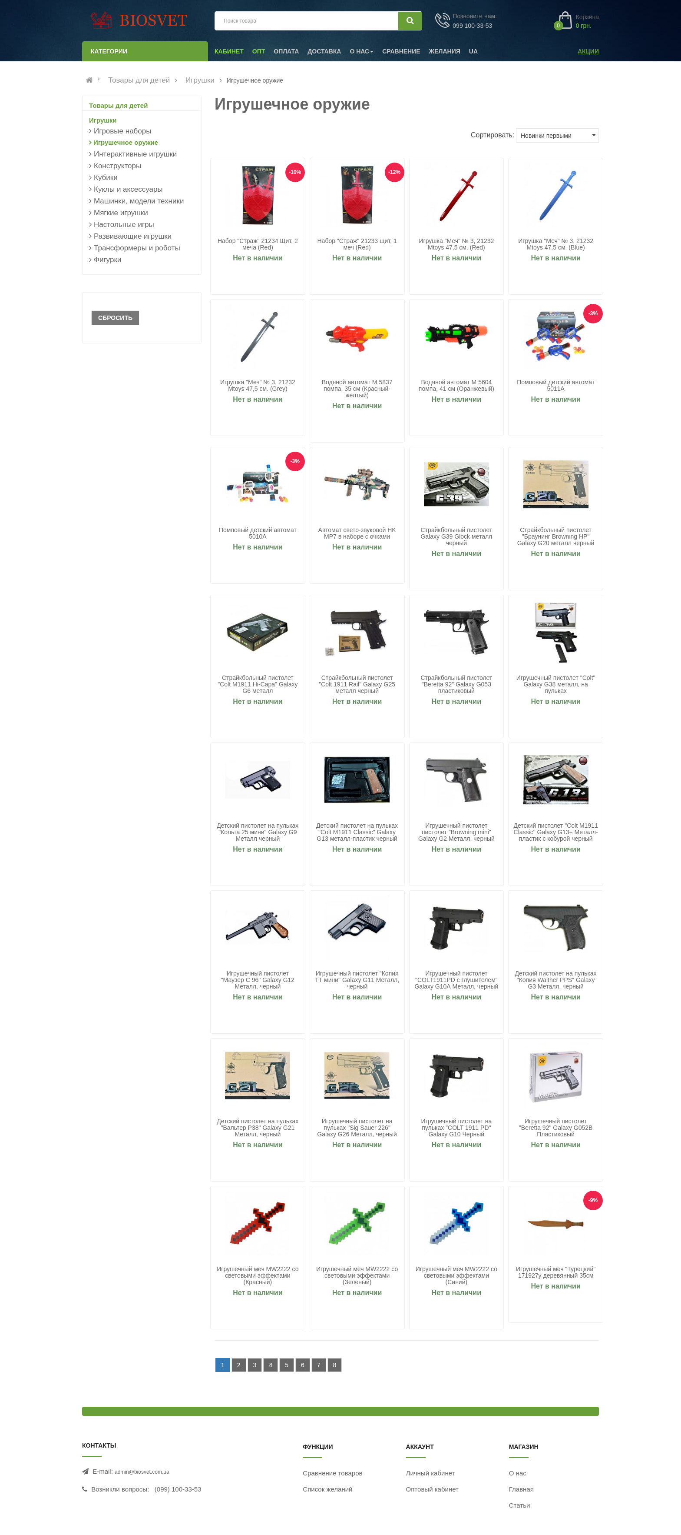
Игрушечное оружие (125, 142)
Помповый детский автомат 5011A (556, 385)
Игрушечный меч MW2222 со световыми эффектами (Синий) (456, 1275)
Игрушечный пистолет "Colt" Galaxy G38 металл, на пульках (555, 684)
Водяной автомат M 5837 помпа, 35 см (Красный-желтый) (357, 389)
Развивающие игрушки (133, 236)
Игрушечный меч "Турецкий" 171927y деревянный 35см (555, 1272)
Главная (521, 1489)
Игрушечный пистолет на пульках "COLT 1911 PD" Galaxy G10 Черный (456, 1128)
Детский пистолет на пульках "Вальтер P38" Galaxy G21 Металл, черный (257, 1128)
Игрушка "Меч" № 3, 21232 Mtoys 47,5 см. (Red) (456, 244)
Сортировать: (492, 135)
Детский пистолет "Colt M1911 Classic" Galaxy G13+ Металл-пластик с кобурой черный (556, 832)
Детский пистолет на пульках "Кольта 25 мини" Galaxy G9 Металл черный (257, 832)
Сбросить (115, 317)
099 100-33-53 (472, 25)
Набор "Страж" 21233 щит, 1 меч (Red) (357, 244)
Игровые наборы (122, 131)
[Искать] (410, 21)
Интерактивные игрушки (135, 154)
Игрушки (200, 80)
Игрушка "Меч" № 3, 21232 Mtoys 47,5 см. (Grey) (257, 385)
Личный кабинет (430, 1473)
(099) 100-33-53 (178, 1489)
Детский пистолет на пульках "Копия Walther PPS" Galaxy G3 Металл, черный (556, 980)
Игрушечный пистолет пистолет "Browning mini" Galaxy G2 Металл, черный (456, 832)
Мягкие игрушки (121, 213)
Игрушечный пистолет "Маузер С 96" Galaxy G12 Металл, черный (258, 980)
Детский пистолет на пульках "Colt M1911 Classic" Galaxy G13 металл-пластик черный (357, 832)
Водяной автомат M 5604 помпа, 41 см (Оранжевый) (456, 385)
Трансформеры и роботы (137, 248)
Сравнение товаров (332, 1473)
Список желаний (327, 1489)
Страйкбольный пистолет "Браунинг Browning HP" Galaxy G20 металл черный (556, 536)
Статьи (519, 1505)
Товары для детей (139, 80)
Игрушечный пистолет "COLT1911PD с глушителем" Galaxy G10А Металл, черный (456, 980)
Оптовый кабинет (432, 1489)
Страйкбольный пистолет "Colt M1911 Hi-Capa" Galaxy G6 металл (258, 684)
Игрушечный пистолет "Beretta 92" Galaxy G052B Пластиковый (555, 1128)
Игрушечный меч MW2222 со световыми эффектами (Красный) (257, 1275)
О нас (517, 1473)
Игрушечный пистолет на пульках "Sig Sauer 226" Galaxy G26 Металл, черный (357, 1128)
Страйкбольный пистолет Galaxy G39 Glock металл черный (456, 536)
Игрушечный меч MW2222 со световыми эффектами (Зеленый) (357, 1275)
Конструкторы (117, 166)
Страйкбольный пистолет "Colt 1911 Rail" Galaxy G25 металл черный (357, 684)
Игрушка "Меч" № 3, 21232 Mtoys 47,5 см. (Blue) (555, 244)
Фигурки (107, 260)
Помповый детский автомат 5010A (258, 533)
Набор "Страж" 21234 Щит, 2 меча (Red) (258, 244)
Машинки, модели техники (139, 201)
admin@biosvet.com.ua (142, 1472)
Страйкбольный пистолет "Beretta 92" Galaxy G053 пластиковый (456, 684)
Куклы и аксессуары (128, 189)
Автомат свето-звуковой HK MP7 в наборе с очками (357, 533)
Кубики (106, 177)
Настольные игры (124, 224)
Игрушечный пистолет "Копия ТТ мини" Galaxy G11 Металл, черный (357, 980)
